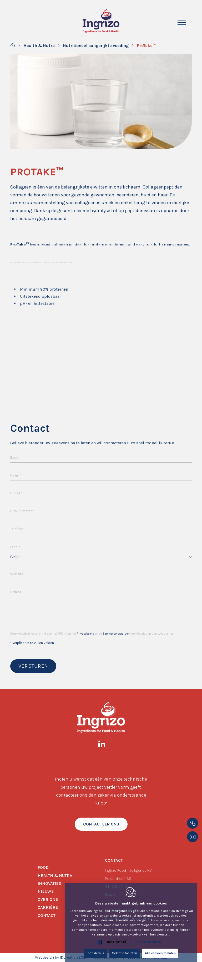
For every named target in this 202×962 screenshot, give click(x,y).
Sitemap (160, 957)
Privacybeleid (85, 633)
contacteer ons (101, 824)
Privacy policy (135, 957)
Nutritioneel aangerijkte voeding (96, 45)
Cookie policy (105, 957)
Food (43, 867)
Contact (46, 915)
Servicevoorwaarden (116, 633)
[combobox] (101, 557)
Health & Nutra (39, 45)
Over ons (48, 899)
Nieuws (46, 891)
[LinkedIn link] (104, 745)
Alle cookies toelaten (160, 948)
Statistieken (149, 936)
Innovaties (49, 883)
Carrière (48, 907)
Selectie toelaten (124, 948)
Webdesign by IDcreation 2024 (61, 957)
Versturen (33, 666)
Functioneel (114, 936)
